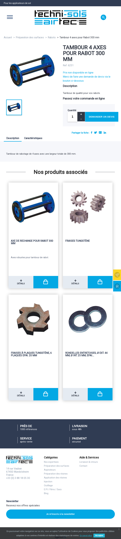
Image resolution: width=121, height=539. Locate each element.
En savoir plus (86, 535)
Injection (48, 481)
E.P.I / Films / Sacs (53, 489)
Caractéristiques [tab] (33, 138)
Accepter (99, 535)
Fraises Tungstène (77, 241)
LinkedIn (105, 132)
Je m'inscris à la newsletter (60, 514)
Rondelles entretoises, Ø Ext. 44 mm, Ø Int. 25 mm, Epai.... (86, 354)
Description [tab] (12, 138)
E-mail (100, 132)
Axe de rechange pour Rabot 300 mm (32, 242)
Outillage (48, 485)
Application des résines (55, 477)
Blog (46, 493)
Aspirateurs (50, 470)
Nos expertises (51, 462)
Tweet (95, 132)
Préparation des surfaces (56, 466)
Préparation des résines (56, 473)
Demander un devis (102, 117)
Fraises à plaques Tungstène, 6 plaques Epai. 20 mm (31, 354)
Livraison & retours (88, 462)
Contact (83, 466)
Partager (91, 132)
